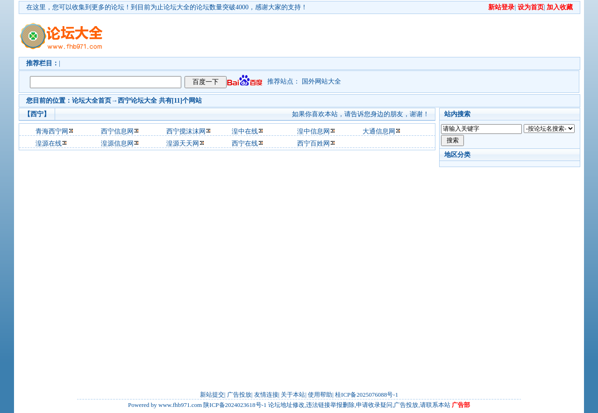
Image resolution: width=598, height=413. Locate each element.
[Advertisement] (352, 35)
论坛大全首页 (91, 100)
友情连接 (266, 394)
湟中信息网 (313, 131)
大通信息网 (379, 131)
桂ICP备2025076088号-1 (366, 394)
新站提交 (212, 394)
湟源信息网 (117, 143)
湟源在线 (49, 143)
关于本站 (293, 394)
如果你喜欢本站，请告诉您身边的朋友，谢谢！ (360, 114)
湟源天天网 (182, 143)
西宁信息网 (117, 131)
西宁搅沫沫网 (186, 131)
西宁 (124, 100)
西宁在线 (245, 143)
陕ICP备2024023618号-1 (234, 404)
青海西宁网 (52, 131)
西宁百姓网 (313, 143)
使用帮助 (320, 394)
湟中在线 (245, 131)
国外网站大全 (321, 81)
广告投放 (239, 394)
